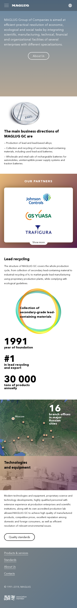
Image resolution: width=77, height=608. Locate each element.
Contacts (9, 573)
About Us (38, 56)
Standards (10, 559)
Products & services (16, 553)
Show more (38, 242)
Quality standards (19, 537)
